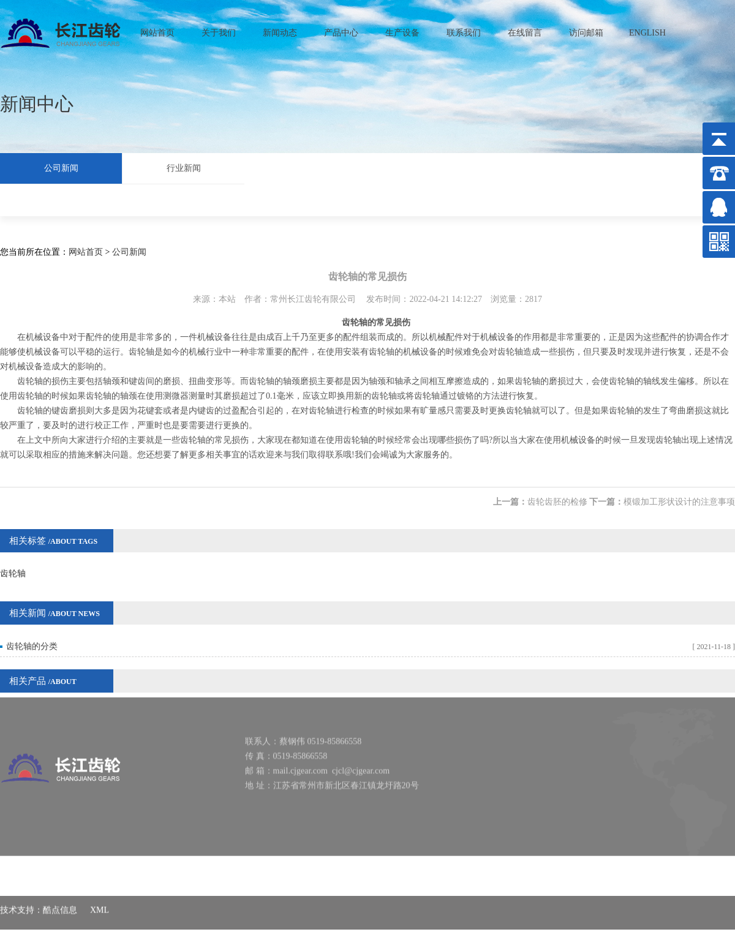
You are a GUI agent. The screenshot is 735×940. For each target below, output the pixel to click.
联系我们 (464, 29)
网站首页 (157, 29)
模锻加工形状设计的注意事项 (679, 492)
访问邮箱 (586, 29)
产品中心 (341, 29)
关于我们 (219, 29)
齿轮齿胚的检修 (557, 492)
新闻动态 (280, 29)
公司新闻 (61, 166)
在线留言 (525, 29)
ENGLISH (647, 29)
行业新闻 (184, 166)
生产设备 (402, 29)
